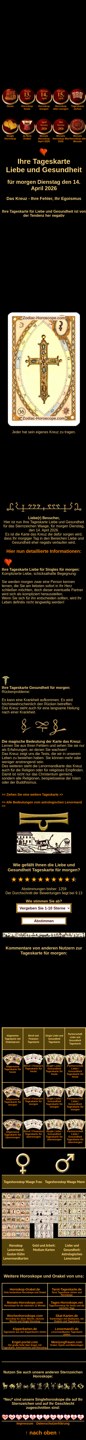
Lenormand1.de (66, 1331)
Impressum (24, 1423)
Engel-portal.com (25, 1344)
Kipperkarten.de (24, 1330)
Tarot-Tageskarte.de (67, 1292)
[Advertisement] (43, 45)
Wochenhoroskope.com (25, 1318)
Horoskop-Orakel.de (25, 1291)
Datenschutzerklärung (53, 1423)
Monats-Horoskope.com (25, 1304)
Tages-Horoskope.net (67, 1305)
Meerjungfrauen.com (67, 1343)
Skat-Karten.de (67, 1318)
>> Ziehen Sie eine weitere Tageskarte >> (32, 794)
